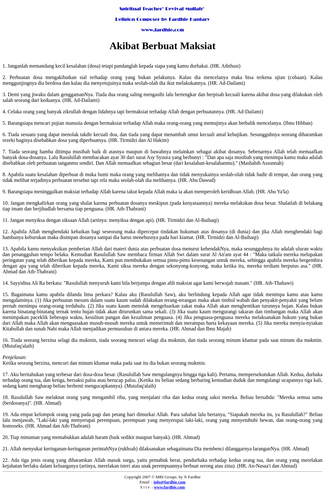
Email (144, 482)
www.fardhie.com (169, 487)
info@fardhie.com (170, 482)
